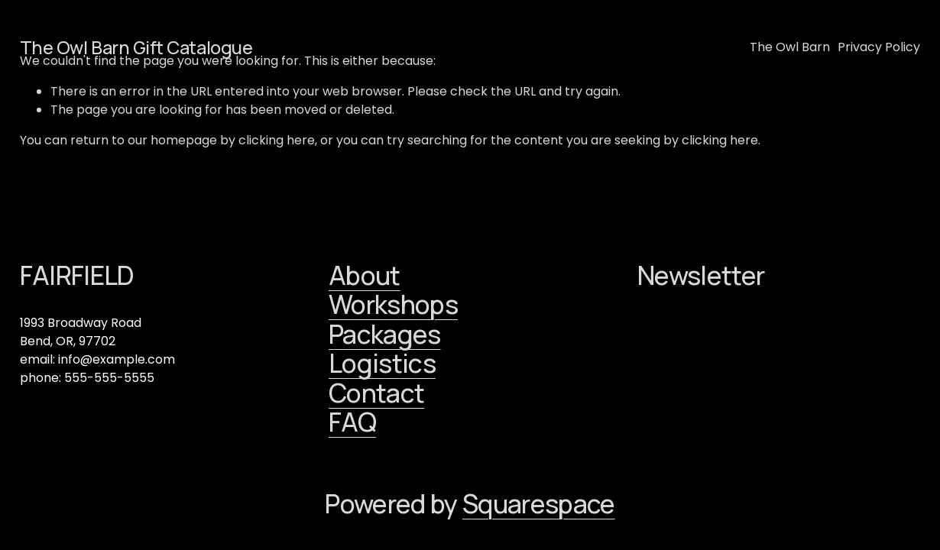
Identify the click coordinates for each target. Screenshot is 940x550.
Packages (385, 334)
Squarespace (538, 504)
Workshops (393, 304)
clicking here (276, 140)
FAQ (352, 422)
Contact (376, 393)
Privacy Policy (879, 47)
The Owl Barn (790, 47)
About (364, 275)
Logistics (382, 363)
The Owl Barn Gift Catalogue (136, 47)
